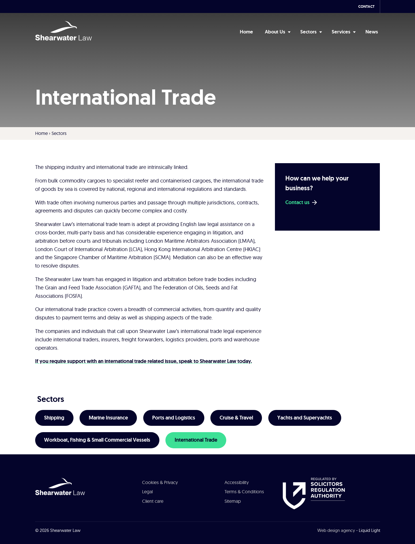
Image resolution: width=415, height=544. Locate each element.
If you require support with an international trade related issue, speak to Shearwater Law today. (143, 361)
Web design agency (336, 530)
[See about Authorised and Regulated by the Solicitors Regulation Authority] (314, 493)
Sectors (50, 399)
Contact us (297, 202)
